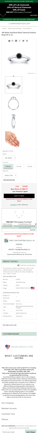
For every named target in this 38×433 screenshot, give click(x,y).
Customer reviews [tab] (11, 334)
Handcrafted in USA (19, 346)
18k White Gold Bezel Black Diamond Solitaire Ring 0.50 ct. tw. (19, 33)
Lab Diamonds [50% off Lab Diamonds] (19, 5)
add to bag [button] (19, 196)
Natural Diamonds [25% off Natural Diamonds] (19, 7)
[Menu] (2, 23)
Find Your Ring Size (9, 180)
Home (4, 28)
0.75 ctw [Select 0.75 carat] (19, 166)
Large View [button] (32, 73)
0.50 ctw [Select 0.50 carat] (8, 166)
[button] (9, 41)
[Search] (6, 23)
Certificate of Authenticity (26, 265)
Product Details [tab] (10, 261)
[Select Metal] (9, 157)
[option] (13, 85)
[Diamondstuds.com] (19, 23)
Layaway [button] (13, 205)
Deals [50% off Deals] (19, 10)
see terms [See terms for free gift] (33, 15)
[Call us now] (32, 23)
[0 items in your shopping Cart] (35, 23)
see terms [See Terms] (32, 229)
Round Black (27, 28)
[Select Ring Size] (9, 175)
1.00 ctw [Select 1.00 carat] (29, 166)
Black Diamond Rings (14, 28)
